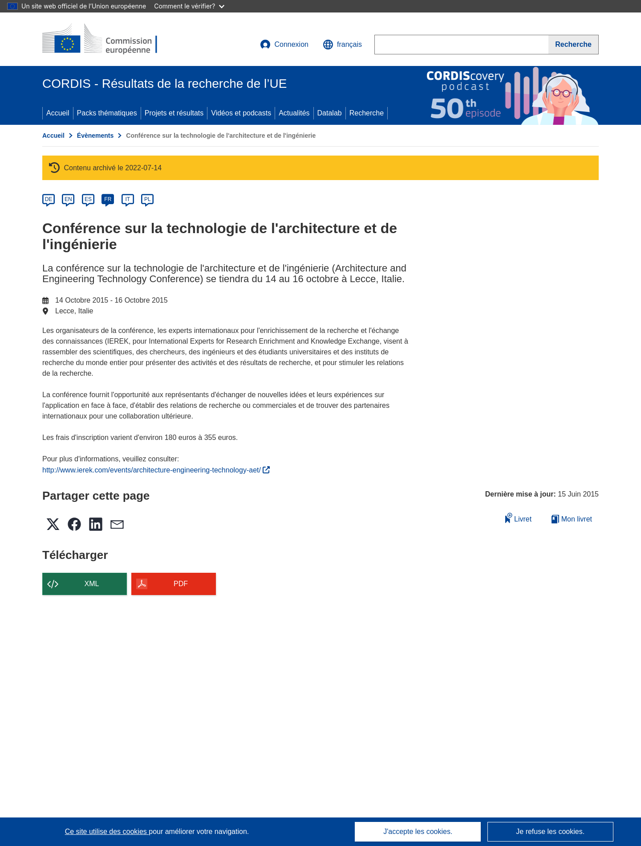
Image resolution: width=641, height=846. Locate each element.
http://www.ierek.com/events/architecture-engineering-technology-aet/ (156, 470)
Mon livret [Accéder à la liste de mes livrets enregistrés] (572, 519)
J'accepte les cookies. (417, 831)
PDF (181, 583)
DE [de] (49, 199)
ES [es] (88, 199)
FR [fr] (107, 199)
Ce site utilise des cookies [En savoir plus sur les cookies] (107, 831)
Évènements (95, 135)
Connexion (284, 44)
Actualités (294, 113)
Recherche (366, 113)
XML (92, 583)
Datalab (329, 113)
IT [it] (127, 199)
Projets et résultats (174, 113)
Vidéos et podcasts (241, 113)
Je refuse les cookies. (550, 831)
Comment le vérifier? (189, 6)
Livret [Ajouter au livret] (518, 518)
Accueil (57, 113)
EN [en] (68, 199)
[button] (342, 44)
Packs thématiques (107, 113)
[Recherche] (573, 44)
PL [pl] (147, 199)
